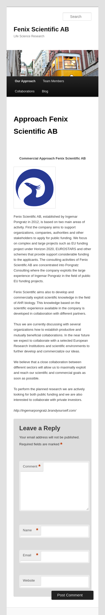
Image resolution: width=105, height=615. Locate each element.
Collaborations (25, 91)
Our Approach (25, 81)
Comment (31, 466)
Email (30, 555)
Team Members (53, 81)
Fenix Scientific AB (41, 29)
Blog (45, 91)
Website (29, 580)
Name (30, 530)
